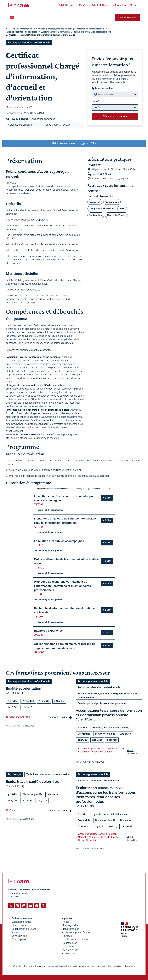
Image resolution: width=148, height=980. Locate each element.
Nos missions (19, 925)
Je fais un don (19, 935)
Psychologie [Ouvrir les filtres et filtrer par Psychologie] (14, 774)
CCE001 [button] (39, 567)
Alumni (15, 932)
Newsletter (130, 966)
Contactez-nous (127, 17)
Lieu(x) (95, 101)
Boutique (67, 935)
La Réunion (95, 215)
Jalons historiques (21, 921)
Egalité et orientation (23, 688)
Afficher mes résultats (115, 116)
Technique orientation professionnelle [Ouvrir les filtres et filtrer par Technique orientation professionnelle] (29, 42)
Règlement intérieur (35, 966)
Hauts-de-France (116, 215)
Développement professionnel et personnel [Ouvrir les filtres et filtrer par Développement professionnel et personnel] (102, 703)
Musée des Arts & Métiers (76, 939)
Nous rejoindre (70, 925)
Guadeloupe (112, 201)
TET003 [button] (38, 594)
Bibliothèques (69, 942)
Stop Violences (70, 949)
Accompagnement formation (55, 32)
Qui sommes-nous (22, 918)
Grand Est (94, 201)
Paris (122, 208)
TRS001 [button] (39, 545)
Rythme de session (102, 88)
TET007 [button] (38, 616)
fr (6, 29)
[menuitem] (66, 5)
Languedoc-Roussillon (101, 208)
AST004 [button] (38, 527)
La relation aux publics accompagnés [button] (59, 541)
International (68, 946)
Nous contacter (70, 928)
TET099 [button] (38, 504)
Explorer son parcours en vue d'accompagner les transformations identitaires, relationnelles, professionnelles (106, 795)
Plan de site (68, 953)
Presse (65, 921)
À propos (67, 918)
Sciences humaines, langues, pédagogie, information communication (70, 29)
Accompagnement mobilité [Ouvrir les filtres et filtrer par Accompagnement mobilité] (93, 681)
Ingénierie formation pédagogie (21, 32)
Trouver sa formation (22, 29)
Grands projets (20, 939)
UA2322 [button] (38, 634)
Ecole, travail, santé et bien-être (32, 782)
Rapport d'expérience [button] (48, 630)
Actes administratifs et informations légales (71, 966)
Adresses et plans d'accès (76, 932)
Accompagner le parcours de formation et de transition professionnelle (109, 712)
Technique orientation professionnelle (92, 32)
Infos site (16, 966)
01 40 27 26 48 (104, 174)
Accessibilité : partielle (109, 966)
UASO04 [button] (39, 652)
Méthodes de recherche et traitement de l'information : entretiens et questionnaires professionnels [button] (62, 586)
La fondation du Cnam (24, 928)
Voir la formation (58, 717)
